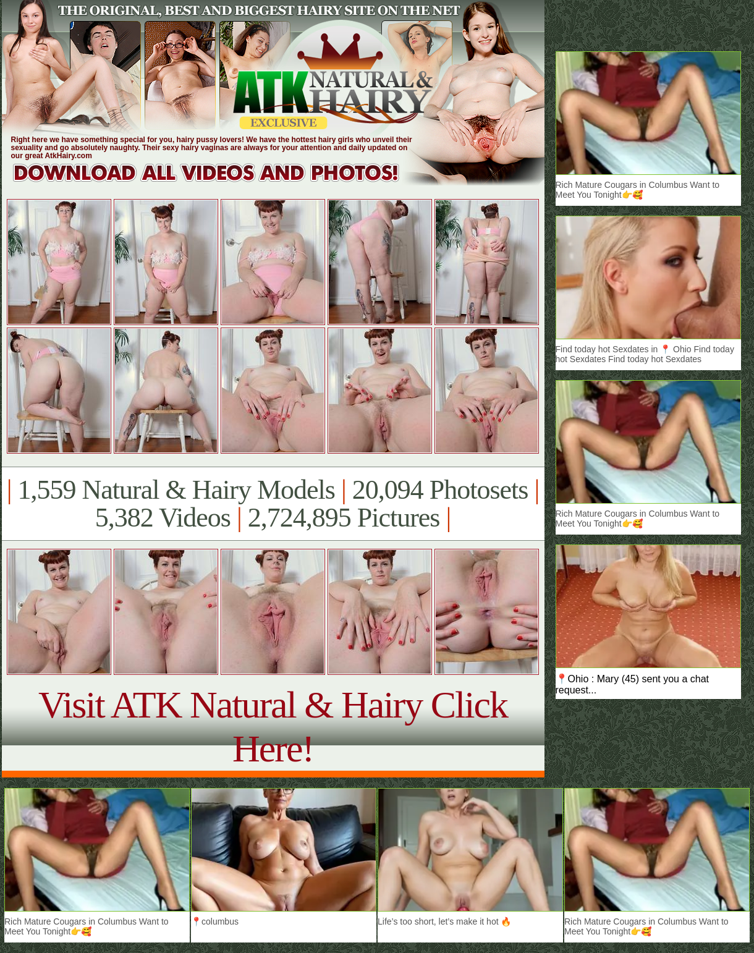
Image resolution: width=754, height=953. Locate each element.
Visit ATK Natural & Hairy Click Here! (272, 726)
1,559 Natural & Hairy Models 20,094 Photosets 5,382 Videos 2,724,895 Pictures (273, 504)
